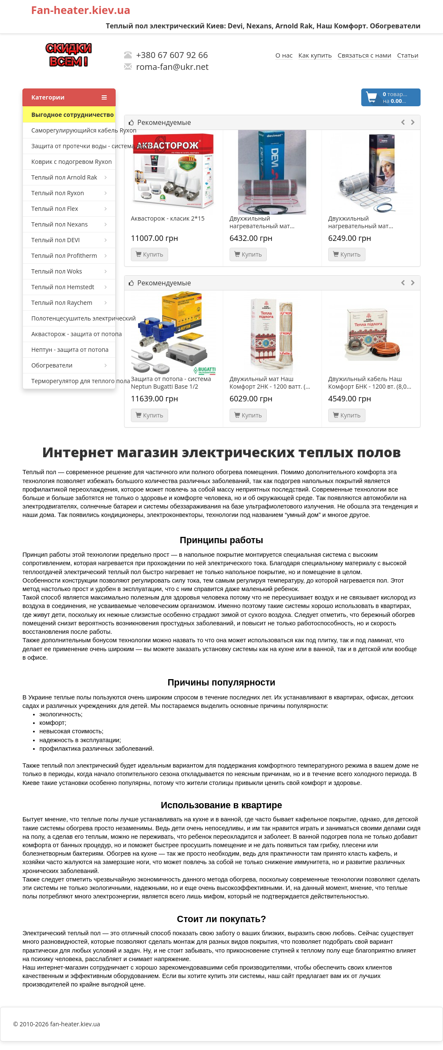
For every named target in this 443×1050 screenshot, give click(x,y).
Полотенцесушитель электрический (73, 318)
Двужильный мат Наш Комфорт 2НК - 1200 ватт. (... (270, 382)
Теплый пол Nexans (69, 224)
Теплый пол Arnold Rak (69, 177)
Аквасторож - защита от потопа (73, 334)
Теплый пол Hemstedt (69, 287)
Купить (149, 254)
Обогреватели (69, 365)
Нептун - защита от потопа (69, 349)
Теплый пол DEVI (69, 240)
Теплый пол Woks (69, 271)
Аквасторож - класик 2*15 (168, 218)
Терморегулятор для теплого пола (73, 381)
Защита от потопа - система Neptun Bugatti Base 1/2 (171, 382)
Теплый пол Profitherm (69, 255)
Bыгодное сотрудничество (72, 115)
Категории (69, 97)
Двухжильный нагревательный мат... (262, 222)
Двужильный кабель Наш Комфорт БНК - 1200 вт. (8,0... (369, 382)
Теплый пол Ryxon (69, 193)
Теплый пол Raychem (69, 302)
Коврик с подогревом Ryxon (71, 162)
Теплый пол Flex (69, 208)
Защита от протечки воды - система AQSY (73, 146)
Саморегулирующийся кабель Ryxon (73, 130)
